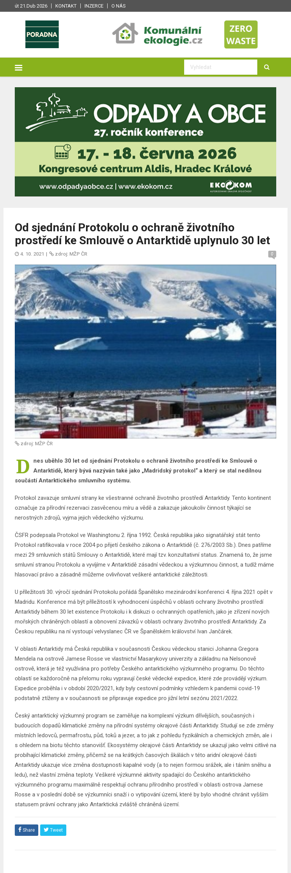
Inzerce (93, 6)
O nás (118, 6)
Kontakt (66, 6)
